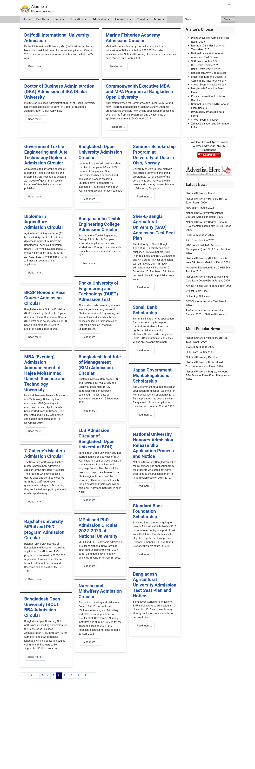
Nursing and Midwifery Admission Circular (100, 591)
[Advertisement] (100, 728)
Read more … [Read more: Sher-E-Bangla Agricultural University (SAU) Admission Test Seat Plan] (144, 287)
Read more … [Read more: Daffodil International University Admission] (35, 66)
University (121, 19)
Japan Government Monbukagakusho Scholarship (152, 375)
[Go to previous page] (26, 673)
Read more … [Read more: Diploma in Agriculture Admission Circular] (35, 272)
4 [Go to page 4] (36, 675)
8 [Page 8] (59, 675)
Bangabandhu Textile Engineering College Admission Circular (100, 224)
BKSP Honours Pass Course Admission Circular (45, 298)
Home (27, 19)
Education (76, 19)
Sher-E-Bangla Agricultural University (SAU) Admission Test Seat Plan (154, 227)
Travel (141, 19)
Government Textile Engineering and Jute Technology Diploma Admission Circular (45, 155)
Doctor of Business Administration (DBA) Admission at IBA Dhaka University (59, 91)
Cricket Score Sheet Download (208, 84)
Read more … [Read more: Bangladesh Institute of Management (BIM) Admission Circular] (90, 410)
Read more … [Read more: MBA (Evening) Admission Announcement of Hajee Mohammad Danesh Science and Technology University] (35, 431)
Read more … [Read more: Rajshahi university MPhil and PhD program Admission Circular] (35, 579)
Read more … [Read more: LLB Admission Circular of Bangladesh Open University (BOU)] (90, 500)
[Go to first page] (22, 673)
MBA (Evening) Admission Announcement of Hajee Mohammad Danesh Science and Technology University (45, 373)
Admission (99, 19)
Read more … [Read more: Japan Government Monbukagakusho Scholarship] (144, 414)
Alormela (39, 6)
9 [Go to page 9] (64, 675)
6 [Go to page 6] (47, 675)
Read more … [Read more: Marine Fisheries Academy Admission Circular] (117, 66)
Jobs (58, 19)
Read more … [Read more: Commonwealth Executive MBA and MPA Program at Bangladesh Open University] (117, 126)
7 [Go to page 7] (53, 675)
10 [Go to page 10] (70, 675)
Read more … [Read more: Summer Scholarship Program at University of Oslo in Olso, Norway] (144, 196)
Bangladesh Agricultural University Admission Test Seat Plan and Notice (154, 585)
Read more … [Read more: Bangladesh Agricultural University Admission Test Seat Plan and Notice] (144, 625)
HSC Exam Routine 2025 (205, 65)
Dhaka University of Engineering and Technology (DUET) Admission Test (98, 291)
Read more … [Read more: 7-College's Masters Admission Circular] (35, 501)
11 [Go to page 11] (77, 675)
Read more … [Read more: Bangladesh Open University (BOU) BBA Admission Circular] (35, 656)
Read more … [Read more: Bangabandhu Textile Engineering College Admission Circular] (90, 263)
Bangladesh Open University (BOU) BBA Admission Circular (42, 607)
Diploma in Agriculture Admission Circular (43, 222)
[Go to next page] (90, 673)
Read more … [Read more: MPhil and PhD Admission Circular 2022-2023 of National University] (90, 565)
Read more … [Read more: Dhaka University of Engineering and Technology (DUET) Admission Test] (90, 337)
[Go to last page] (94, 673)
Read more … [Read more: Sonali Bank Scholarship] (144, 350)
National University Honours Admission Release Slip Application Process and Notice (153, 445)
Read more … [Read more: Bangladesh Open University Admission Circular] (90, 199)
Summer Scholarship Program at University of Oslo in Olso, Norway (154, 155)
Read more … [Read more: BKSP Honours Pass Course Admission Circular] (35, 337)
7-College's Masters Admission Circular (44, 453)
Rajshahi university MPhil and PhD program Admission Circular (44, 530)
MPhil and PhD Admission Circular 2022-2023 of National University (98, 528)
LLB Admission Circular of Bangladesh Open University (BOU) (96, 439)
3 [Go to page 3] (31, 675)
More (157, 19)
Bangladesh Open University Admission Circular (100, 152)
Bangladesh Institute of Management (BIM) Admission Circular (100, 365)
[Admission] (108, 19)
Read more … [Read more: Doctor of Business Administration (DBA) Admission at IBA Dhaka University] (35, 119)
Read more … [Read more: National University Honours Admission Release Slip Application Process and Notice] (144, 486)
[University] (130, 19)
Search (228, 19)
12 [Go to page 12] (84, 675)
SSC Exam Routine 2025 (205, 61)
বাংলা (229, 4)
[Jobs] (63, 19)
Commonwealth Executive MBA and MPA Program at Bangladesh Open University (139, 91)
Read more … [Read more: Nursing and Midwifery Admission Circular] (90, 642)
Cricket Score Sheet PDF (205, 119)
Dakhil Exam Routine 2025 (206, 69)
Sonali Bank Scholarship (145, 310)
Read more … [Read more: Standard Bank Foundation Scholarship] (144, 554)
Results (40, 19)
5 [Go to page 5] (42, 675)
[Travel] (147, 19)
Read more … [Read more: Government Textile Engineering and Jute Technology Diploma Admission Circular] (35, 196)
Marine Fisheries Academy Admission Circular (133, 37)
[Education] (85, 19)
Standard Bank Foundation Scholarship (148, 511)
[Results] (47, 19)
